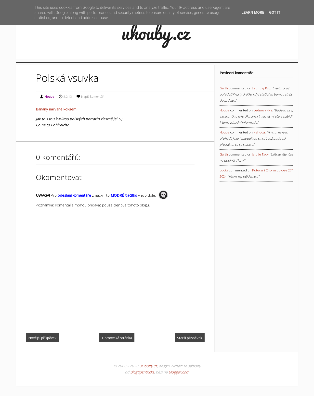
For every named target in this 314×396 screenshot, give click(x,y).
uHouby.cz (148, 365)
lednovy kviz (261, 88)
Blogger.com (179, 372)
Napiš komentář (92, 97)
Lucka (224, 170)
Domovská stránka (117, 338)
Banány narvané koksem (56, 109)
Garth (224, 88)
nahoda (259, 132)
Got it (274, 12)
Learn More (253, 12)
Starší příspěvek (189, 338)
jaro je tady (260, 154)
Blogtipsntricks (142, 372)
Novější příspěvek (42, 338)
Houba (224, 110)
